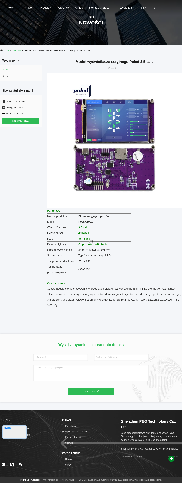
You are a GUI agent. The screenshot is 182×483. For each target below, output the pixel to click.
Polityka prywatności (30, 480)
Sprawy (6, 76)
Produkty (45, 7)
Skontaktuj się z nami (99, 9)
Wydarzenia (127, 7)
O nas (79, 7)
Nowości (17, 50)
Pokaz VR (63, 7)
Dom (31, 7)
